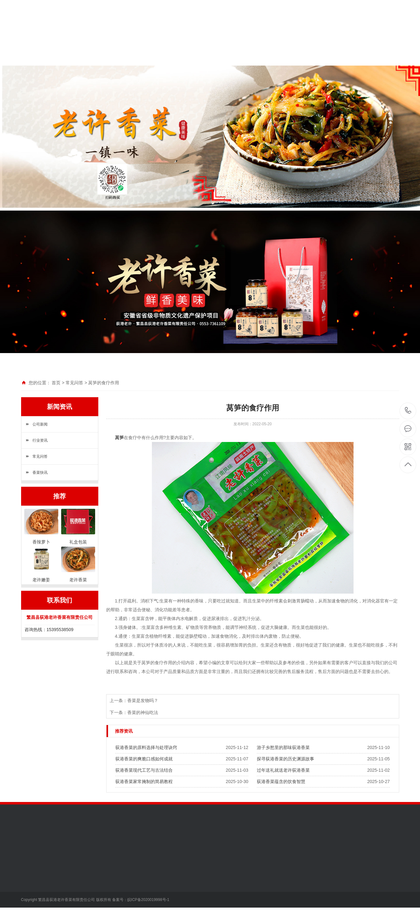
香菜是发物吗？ (142, 700)
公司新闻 (40, 424)
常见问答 (74, 382)
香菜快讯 (40, 472)
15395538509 (408, 411)
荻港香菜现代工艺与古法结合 (144, 770)
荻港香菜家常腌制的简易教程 (144, 781)
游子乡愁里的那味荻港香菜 (283, 747)
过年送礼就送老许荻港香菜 (283, 770)
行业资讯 (40, 440)
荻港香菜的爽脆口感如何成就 (144, 758)
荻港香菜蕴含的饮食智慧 (281, 781)
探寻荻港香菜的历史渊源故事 (285, 758)
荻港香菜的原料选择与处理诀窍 (146, 747)
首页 (56, 382)
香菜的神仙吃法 (142, 712)
